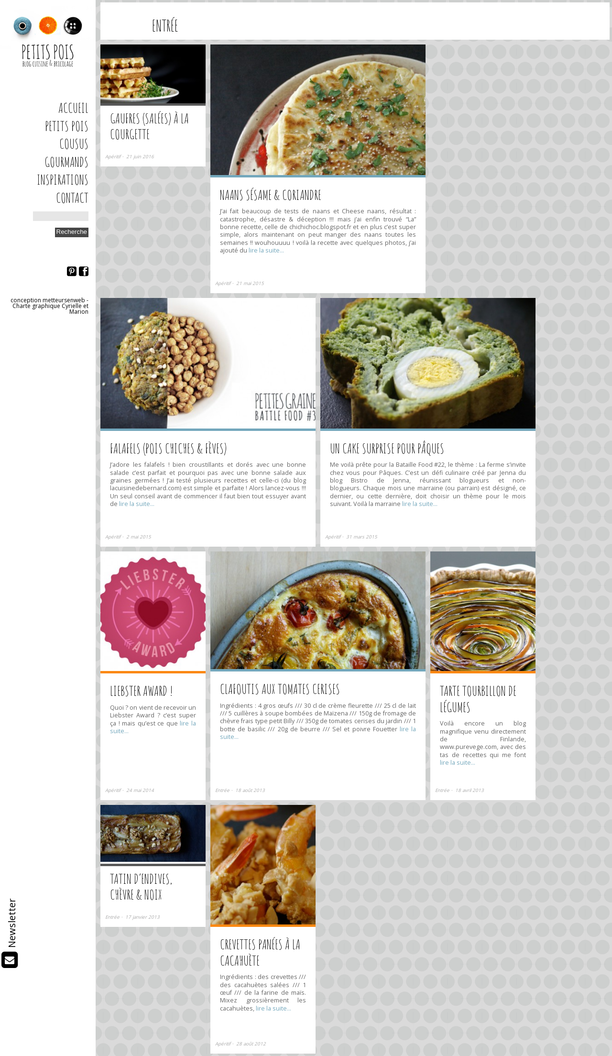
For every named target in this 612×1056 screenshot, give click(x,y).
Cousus (73, 143)
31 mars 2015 (361, 537)
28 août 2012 (251, 1044)
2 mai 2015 (138, 537)
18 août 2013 (250, 790)
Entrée (222, 790)
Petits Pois (66, 126)
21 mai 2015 (250, 283)
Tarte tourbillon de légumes (478, 698)
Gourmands (66, 162)
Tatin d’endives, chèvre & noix (141, 886)
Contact (72, 197)
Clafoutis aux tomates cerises (280, 689)
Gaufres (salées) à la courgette (149, 126)
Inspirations (62, 179)
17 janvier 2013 (142, 917)
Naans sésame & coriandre (270, 195)
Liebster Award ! (141, 690)
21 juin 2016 (140, 157)
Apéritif (112, 157)
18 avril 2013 (469, 790)
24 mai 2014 (140, 790)
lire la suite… (265, 250)
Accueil (73, 107)
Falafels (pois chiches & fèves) (168, 448)
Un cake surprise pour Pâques (387, 448)
